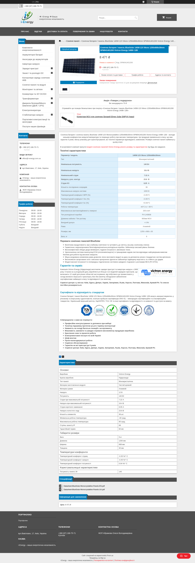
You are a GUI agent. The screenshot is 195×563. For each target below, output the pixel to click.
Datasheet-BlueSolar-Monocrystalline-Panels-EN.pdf (84, 486)
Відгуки (38, 31)
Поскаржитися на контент (103, 560)
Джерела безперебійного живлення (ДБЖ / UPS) (34, 104)
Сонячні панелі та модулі (34, 85)
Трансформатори (30, 98)
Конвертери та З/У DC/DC (34, 94)
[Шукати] (135, 17)
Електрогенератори (31, 110)
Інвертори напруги (31, 64)
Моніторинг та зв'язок (32, 89)
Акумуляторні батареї (32, 55)
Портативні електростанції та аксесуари (36, 120)
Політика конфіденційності (124, 560)
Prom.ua (110, 555)
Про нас (25, 31)
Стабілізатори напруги (32, 115)
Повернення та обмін (84, 31)
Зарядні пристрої (30, 68)
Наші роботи (106, 31)
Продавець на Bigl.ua (97, 558)
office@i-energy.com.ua (31, 158)
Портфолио (23, 521)
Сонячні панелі (72, 41)
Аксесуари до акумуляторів (35, 59)
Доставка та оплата (57, 31)
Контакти (123, 31)
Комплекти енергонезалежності (31, 48)
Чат (183, 556)
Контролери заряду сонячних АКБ (36, 79)
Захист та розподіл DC (33, 73)
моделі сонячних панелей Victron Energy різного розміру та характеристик (117, 147)
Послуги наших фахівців (33, 126)
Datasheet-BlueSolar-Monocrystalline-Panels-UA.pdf (84, 489)
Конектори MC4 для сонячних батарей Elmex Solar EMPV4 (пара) (105, 117)
